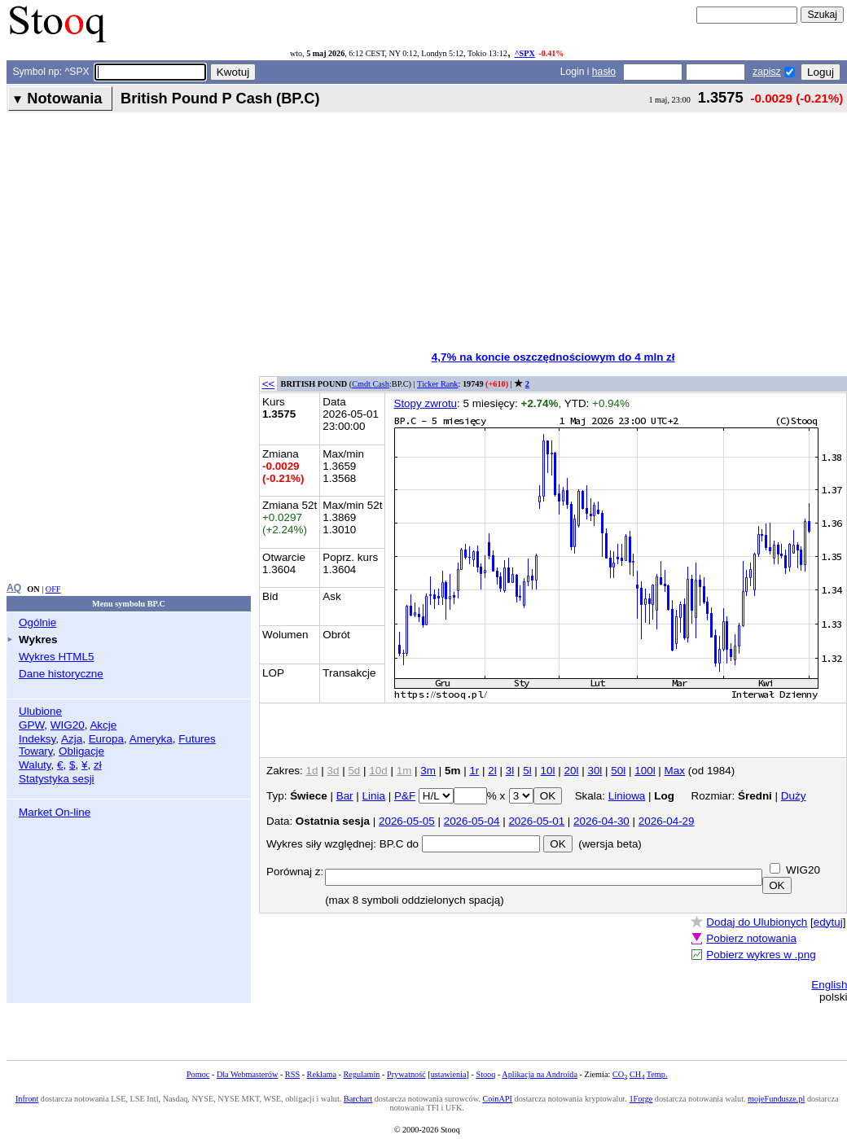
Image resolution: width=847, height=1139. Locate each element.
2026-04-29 (667, 821)
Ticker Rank (438, 383)
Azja (71, 739)
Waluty (35, 765)
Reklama (321, 1074)
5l (527, 770)
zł (98, 765)
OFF (53, 589)
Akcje (103, 725)
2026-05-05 (407, 821)
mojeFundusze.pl (776, 1098)
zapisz (766, 71)
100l (644, 770)
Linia (373, 796)
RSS (292, 1074)
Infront (26, 1098)
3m (428, 770)
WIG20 (67, 725)
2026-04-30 (601, 821)
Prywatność (406, 1074)
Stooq (485, 1074)
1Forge (640, 1098)
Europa (106, 739)
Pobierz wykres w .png (760, 954)
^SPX (525, 53)
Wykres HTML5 (56, 657)
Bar (344, 796)
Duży (793, 796)
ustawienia (449, 1074)
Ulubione (40, 711)
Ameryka (151, 739)
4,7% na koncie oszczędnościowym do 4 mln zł (553, 357)
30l (594, 770)
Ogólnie (37, 622)
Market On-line (54, 812)
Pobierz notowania (751, 938)
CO (619, 1074)
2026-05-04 (472, 821)
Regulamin (362, 1074)
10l (548, 770)
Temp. (657, 1074)
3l (510, 770)
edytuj (828, 922)
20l (571, 770)
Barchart (358, 1098)
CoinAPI (497, 1098)
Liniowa (627, 796)
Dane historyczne (61, 674)
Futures (197, 739)
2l (492, 770)
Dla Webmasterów (247, 1074)
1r (474, 770)
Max (675, 770)
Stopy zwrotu (425, 403)
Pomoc (198, 1074)
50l (618, 770)
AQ (14, 588)
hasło (604, 71)
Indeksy (37, 739)
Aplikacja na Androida (539, 1074)
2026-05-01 (536, 821)
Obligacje (81, 751)
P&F (404, 796)
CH (637, 1074)
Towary (36, 751)
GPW (31, 725)
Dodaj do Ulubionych (756, 922)
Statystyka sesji (56, 779)
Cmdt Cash (370, 383)
